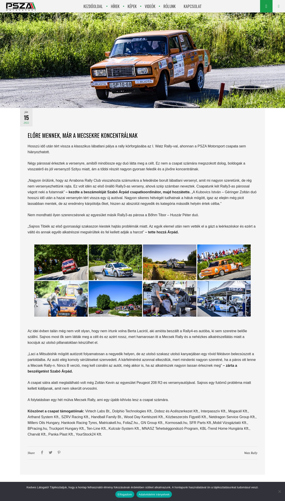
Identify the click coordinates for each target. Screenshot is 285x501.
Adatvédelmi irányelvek (154, 494)
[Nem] (279, 491)
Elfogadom (125, 494)
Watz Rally (250, 453)
